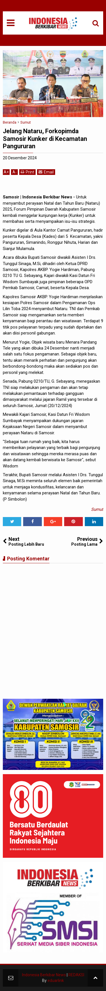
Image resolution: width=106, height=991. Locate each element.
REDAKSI (76, 975)
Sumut (97, 509)
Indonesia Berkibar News (44, 975)
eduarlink (55, 980)
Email (46, 172)
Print (27, 172)
